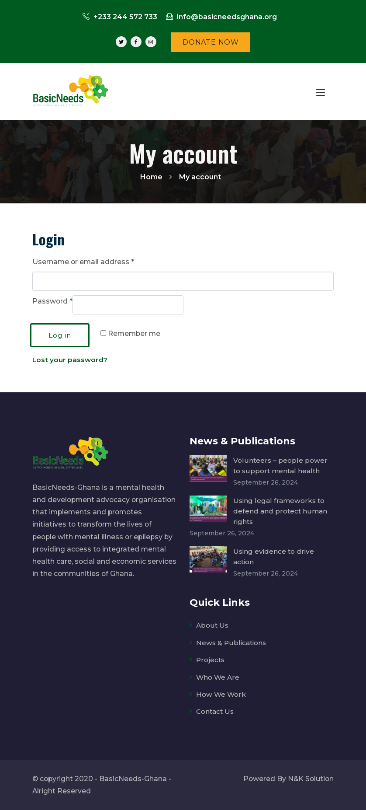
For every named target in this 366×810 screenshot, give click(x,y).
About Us (212, 625)
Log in (59, 335)
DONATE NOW (211, 42)
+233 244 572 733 (120, 17)
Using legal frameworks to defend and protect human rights (280, 510)
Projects (210, 660)
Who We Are (218, 677)
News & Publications (232, 642)
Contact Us (215, 711)
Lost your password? (70, 360)
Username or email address (83, 262)
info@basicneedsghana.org (221, 17)
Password (52, 301)
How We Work (221, 694)
